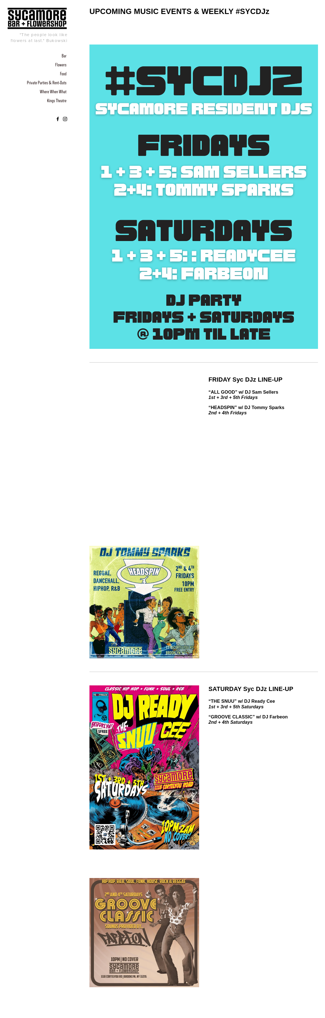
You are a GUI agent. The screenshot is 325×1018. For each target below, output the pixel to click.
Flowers (60, 64)
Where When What (53, 91)
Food (63, 73)
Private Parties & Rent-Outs (46, 82)
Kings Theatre (56, 100)
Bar (64, 56)
